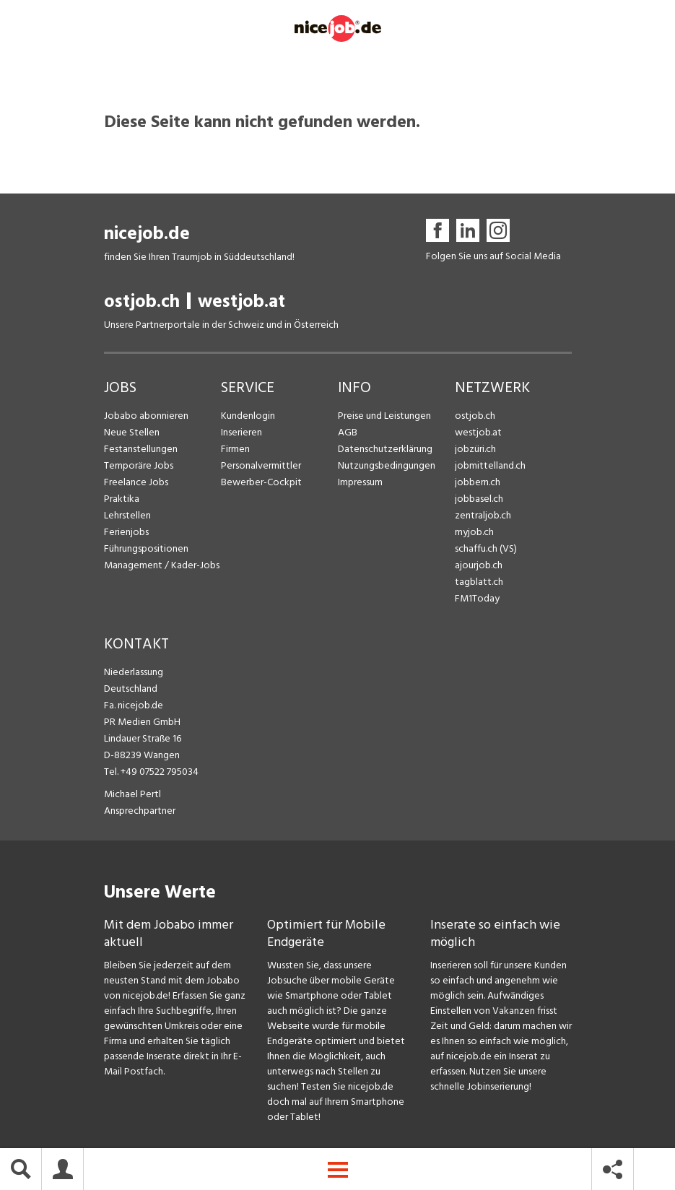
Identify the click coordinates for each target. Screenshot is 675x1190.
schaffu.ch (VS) (486, 549)
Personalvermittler (261, 466)
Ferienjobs (126, 532)
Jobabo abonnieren (146, 416)
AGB (347, 433)
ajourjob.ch (478, 565)
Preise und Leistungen (384, 416)
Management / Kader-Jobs (161, 565)
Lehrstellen (127, 516)
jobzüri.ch (475, 449)
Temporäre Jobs (138, 466)
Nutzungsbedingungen (386, 466)
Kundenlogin (248, 416)
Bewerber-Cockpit (261, 482)
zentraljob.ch (483, 516)
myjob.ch (474, 532)
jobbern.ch (477, 482)
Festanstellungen (141, 449)
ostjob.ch (142, 302)
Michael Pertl (132, 794)
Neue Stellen (132, 433)
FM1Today (477, 599)
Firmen (235, 449)
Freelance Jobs (136, 482)
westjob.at (241, 302)
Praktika (121, 499)
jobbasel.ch (479, 499)
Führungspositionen (146, 549)
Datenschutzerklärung (385, 449)
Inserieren (241, 433)
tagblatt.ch (479, 582)
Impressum (360, 482)
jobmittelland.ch (490, 466)
